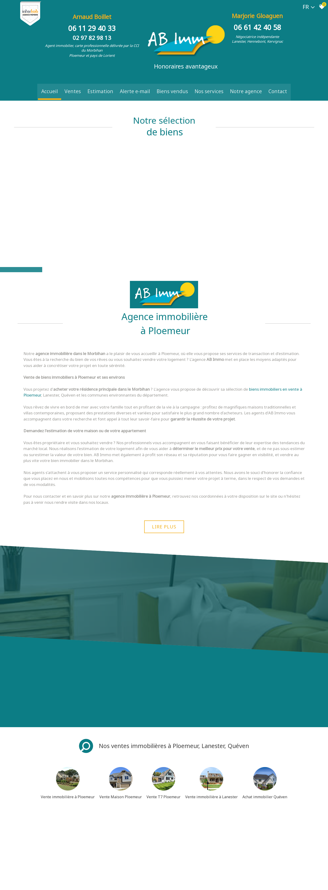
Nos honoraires (62, 882)
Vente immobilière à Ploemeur (68, 729)
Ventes (72, 86)
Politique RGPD (127, 882)
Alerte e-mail (135, 86)
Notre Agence (246, 86)
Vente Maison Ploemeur (120, 729)
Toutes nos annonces (103, 882)
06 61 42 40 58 (257, 25)
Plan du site (22, 882)
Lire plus (164, 455)
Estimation (100, 86)
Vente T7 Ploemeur (164, 729)
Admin (85, 882)
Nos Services (209, 86)
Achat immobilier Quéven (264, 729)
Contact (277, 86)
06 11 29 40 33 (92, 25)
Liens (76, 882)
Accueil (49, 86)
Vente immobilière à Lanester (211, 729)
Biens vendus (172, 86)
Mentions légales (41, 882)
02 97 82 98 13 (92, 34)
